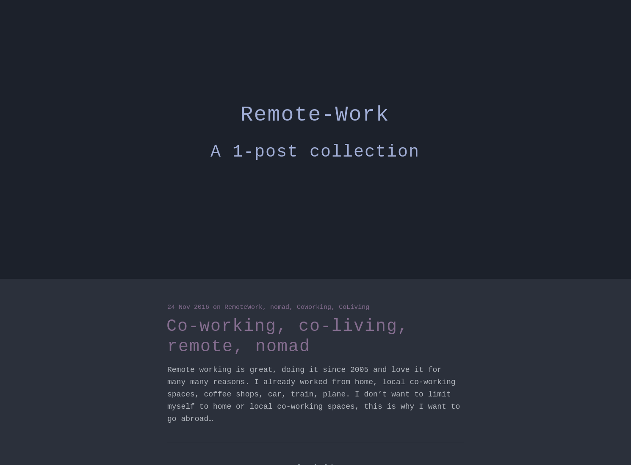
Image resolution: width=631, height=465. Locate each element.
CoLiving (354, 307)
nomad (279, 307)
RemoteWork (243, 307)
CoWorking (314, 307)
